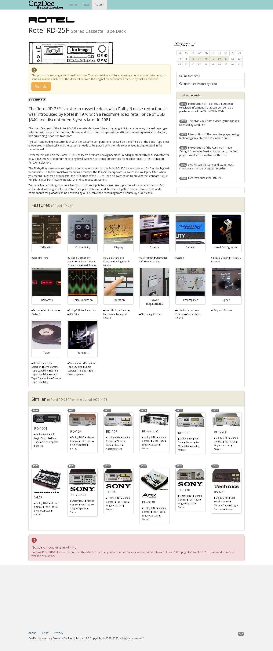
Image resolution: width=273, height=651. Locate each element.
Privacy (58, 633)
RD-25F (99, 4)
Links (45, 633)
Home (73, 4)
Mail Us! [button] (41, 86)
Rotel (85, 4)
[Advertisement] (136, 602)
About (32, 633)
